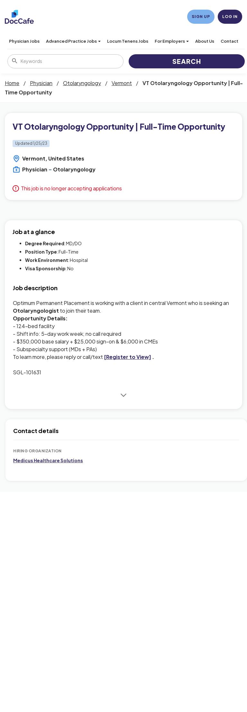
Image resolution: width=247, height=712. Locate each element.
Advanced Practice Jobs (73, 41)
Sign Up (201, 16)
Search (186, 61)
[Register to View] (127, 356)
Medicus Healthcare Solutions (48, 460)
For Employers (172, 41)
